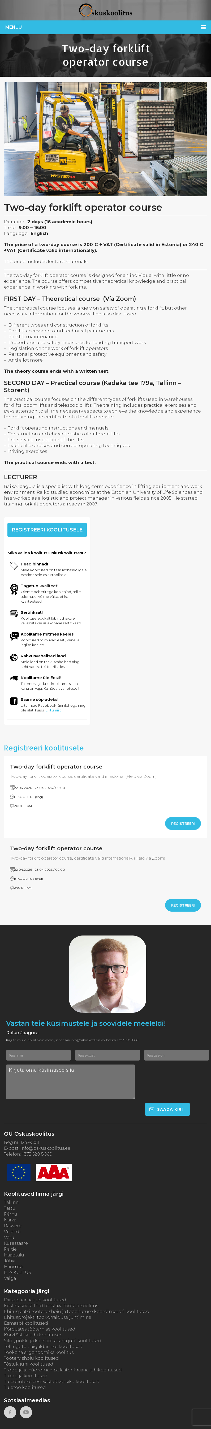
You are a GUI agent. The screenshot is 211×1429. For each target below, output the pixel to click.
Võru (9, 1237)
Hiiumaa (13, 1266)
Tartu (9, 1208)
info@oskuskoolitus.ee (45, 1148)
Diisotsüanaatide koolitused (35, 1299)
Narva (10, 1219)
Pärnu (10, 1214)
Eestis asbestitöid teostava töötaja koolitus (51, 1305)
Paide (10, 1249)
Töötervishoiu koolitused (31, 1358)
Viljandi (12, 1231)
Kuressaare (16, 1243)
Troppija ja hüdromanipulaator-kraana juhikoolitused (63, 1369)
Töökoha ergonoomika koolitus (39, 1352)
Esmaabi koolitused (26, 1323)
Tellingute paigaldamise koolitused (43, 1346)
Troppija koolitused (26, 1375)
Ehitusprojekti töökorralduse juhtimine (47, 1317)
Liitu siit (53, 710)
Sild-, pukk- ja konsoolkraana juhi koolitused (52, 1340)
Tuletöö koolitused (25, 1387)
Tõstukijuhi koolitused (28, 1364)
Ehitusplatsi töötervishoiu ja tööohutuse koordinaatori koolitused (76, 1311)
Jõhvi (9, 1260)
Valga (10, 1278)
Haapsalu (14, 1255)
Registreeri (183, 823)
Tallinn (11, 1202)
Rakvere (12, 1225)
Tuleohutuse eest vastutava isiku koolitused (52, 1381)
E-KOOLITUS (17, 1272)
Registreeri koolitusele (47, 530)
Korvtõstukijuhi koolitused (33, 1334)
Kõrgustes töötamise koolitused (39, 1329)
